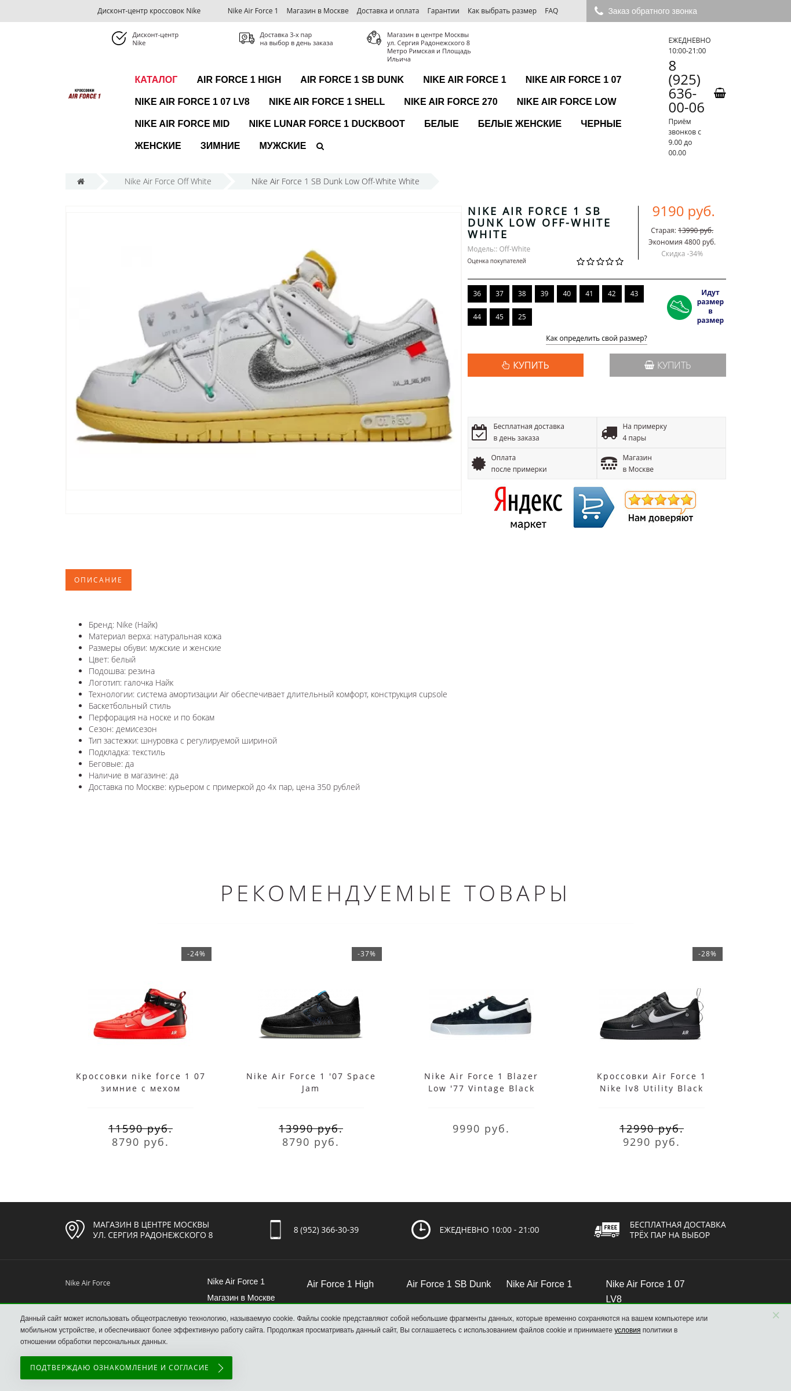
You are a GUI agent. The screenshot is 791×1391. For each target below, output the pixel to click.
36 (477, 293)
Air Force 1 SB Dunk (352, 80)
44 (477, 317)
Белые (441, 124)
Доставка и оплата (388, 11)
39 (545, 293)
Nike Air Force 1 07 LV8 (192, 102)
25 (522, 317)
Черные (601, 124)
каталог (156, 80)
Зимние (220, 146)
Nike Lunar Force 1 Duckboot (326, 124)
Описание (98, 580)
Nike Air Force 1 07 (574, 80)
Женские (158, 146)
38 (522, 293)
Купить (667, 365)
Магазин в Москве (318, 11)
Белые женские (520, 124)
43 (634, 293)
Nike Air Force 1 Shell (327, 102)
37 (499, 293)
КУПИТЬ (531, 365)
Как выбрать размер (502, 11)
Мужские (283, 146)
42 (612, 293)
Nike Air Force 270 (450, 102)
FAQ (551, 11)
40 (567, 293)
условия (627, 1330)
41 (589, 293)
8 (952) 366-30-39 (326, 1229)
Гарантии (444, 11)
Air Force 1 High (238, 80)
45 (499, 317)
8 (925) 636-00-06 (686, 86)
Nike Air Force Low (567, 102)
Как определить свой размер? (596, 338)
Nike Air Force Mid (182, 124)
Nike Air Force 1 (253, 11)
